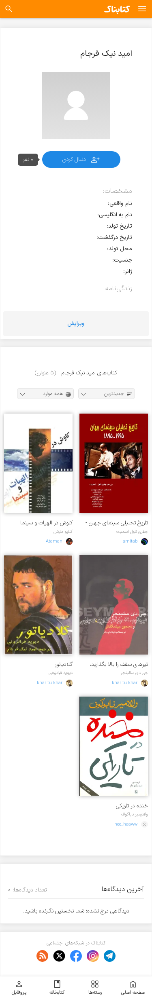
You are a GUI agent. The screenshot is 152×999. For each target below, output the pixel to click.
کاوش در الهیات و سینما (46, 523)
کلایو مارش (63, 531)
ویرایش (76, 323)
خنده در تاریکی (132, 806)
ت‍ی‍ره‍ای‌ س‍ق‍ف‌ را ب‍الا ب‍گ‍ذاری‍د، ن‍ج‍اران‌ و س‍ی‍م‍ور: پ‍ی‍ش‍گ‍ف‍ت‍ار (119, 664)
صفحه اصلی (133, 987)
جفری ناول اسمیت (132, 531)
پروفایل (18, 987)
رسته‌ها (95, 987)
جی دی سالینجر (134, 673)
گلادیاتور (64, 664)
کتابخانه (56, 987)
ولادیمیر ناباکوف (134, 814)
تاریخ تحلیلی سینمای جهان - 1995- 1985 (117, 523)
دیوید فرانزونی (61, 673)
